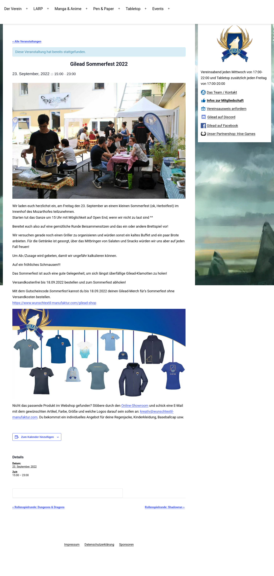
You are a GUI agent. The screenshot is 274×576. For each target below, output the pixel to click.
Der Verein (27, 8)
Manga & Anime (82, 8)
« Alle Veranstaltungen (26, 41)
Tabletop (148, 8)
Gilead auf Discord (221, 117)
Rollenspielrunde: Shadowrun (165, 507)
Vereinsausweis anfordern (226, 109)
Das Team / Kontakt (222, 92)
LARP (53, 8)
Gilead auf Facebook (222, 126)
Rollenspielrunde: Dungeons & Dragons (38, 507)
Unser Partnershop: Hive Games (231, 134)
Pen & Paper (118, 8)
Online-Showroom (134, 406)
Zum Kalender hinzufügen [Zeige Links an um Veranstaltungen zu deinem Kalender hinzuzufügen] (37, 437)
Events (172, 8)
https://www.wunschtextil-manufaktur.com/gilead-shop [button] (54, 303)
